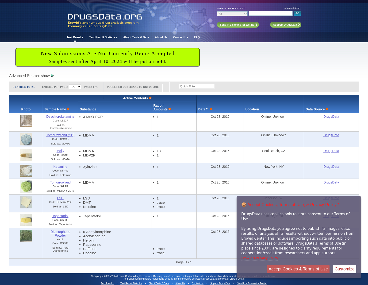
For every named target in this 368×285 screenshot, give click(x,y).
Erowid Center (237, 278)
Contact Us (180, 37)
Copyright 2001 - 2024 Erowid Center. (113, 276)
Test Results (75, 37)
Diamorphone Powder (60, 233)
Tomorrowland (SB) (60, 135)
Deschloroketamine (60, 116)
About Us (161, 37)
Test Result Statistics (103, 37)
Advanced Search (292, 8)
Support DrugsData (220, 283)
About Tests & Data (136, 37)
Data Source (315, 109)
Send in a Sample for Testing (252, 283)
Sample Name (55, 109)
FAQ (197, 37)
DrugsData (331, 116)
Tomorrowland (60, 182)
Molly (60, 151)
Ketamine (60, 166)
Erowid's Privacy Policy (259, 257)
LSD (60, 198)
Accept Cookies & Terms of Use (298, 269)
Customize (345, 269)
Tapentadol (60, 216)
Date (201, 109)
